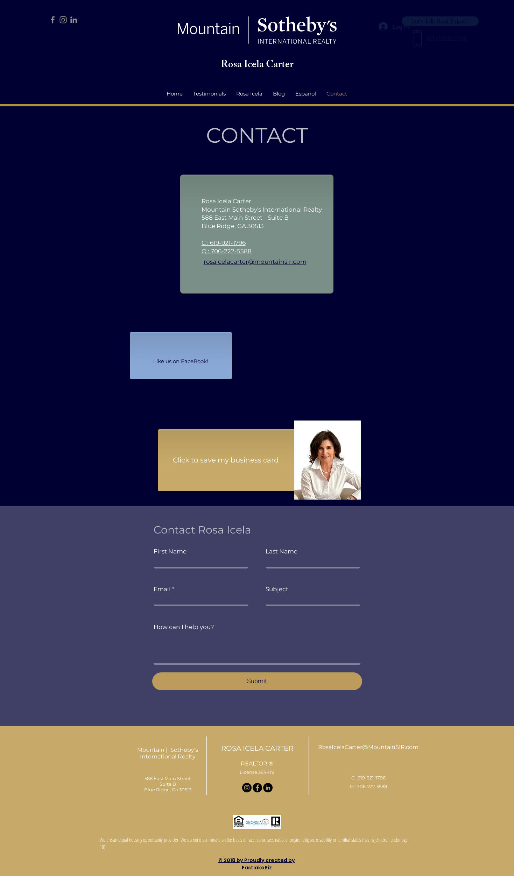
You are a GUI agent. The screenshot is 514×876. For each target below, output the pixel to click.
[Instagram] (63, 19)
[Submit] (257, 681)
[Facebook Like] (181, 360)
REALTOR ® (257, 763)
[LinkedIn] (73, 19)
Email (162, 589)
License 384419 (257, 772)
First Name (170, 551)
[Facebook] (52, 19)
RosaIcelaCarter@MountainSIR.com (368, 747)
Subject (277, 589)
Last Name (281, 551)
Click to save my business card (226, 460)
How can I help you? (184, 627)
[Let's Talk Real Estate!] (440, 21)
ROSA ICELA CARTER (257, 748)
